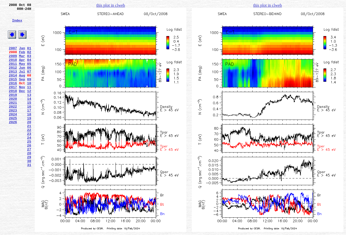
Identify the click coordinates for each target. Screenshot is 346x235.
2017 (13, 102)
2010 (13, 69)
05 (29, 74)
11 (29, 102)
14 (29, 116)
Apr (22, 69)
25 (29, 167)
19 (29, 139)
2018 (13, 107)
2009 (13, 65)
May (22, 74)
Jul (22, 83)
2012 (13, 79)
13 (29, 111)
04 (29, 69)
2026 (13, 144)
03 (29, 65)
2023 (13, 130)
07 (29, 83)
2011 (13, 74)
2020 (13, 116)
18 (29, 135)
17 (29, 130)
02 (29, 60)
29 (29, 186)
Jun (22, 79)
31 (29, 195)
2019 (13, 111)
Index (17, 24)
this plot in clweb (110, 5)
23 (29, 158)
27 (29, 177)
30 (29, 191)
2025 (13, 139)
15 (29, 121)
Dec (22, 107)
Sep (22, 93)
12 (29, 107)
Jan (22, 55)
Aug (22, 88)
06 (29, 79)
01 (29, 55)
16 (29, 125)
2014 (13, 88)
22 (29, 153)
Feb (22, 60)
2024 (13, 135)
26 (29, 172)
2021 (13, 121)
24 (29, 163)
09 (29, 93)
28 (29, 181)
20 (29, 144)
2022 (13, 125)
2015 (13, 93)
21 (29, 149)
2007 (13, 55)
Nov (22, 102)
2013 (13, 83)
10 (29, 97)
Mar (22, 65)
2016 (13, 97)
